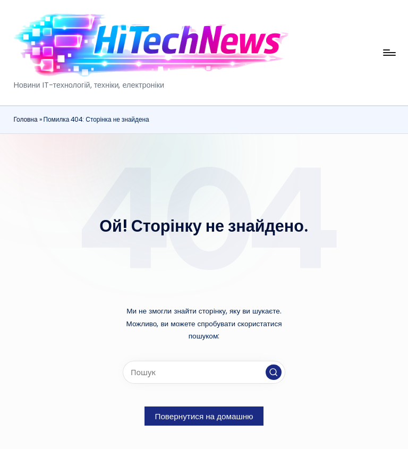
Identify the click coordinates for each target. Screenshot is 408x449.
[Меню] (388, 52)
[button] (274, 372)
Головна (25, 119)
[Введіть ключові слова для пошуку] (204, 372)
